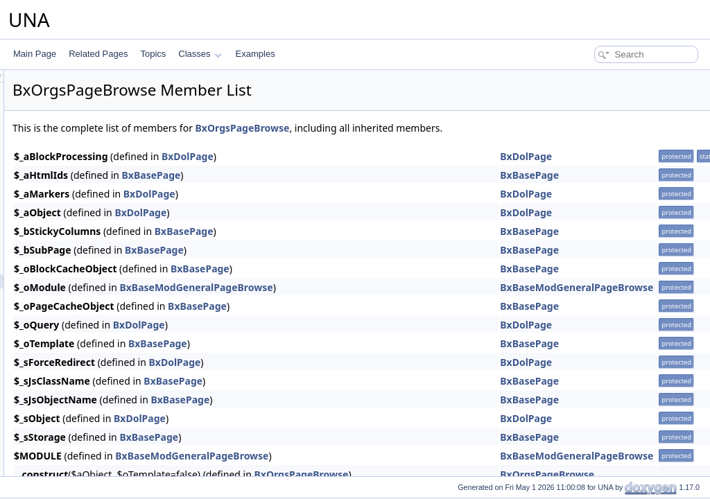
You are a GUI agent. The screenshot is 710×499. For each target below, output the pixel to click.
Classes (199, 54)
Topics (153, 54)
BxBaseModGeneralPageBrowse (369, 287)
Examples (255, 54)
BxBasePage (324, 175)
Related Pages (98, 54)
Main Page (34, 54)
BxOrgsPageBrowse (416, 127)
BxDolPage (361, 156)
